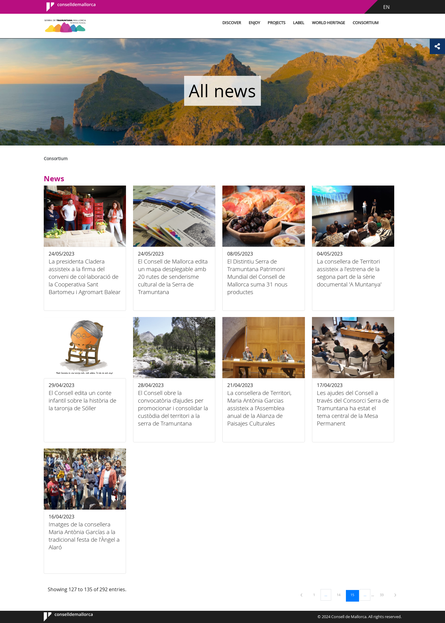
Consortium (366, 22)
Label (298, 22)
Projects (276, 22)
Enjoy (254, 22)
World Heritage (328, 22)
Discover (231, 22)
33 (384, 594)
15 (354, 594)
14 (340, 594)
